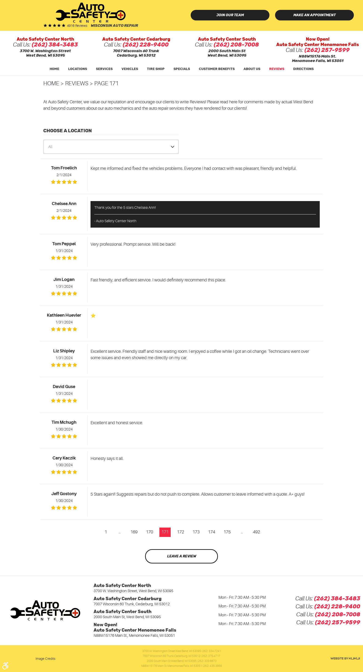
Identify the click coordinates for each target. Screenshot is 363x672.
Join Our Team (230, 15)
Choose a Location (67, 130)
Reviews (276, 69)
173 (196, 532)
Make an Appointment (314, 15)
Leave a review (181, 556)
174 (211, 532)
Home (54, 69)
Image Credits (45, 658)
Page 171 (106, 83)
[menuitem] (54, 69)
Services (104, 69)
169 (134, 532)
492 (256, 532)
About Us (252, 69)
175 (227, 532)
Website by (345, 658)
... (119, 532)
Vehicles (130, 69)
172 (180, 532)
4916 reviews (77, 25)
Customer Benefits (217, 69)
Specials (182, 69)
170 (149, 532)
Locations (77, 69)
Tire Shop (156, 69)
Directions (303, 69)
